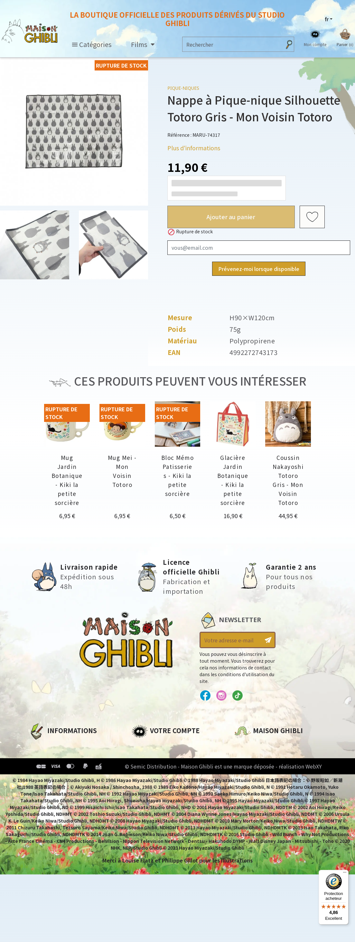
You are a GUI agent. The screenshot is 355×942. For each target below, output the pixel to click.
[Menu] (345, 874)
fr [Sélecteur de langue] (327, 19)
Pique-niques (183, 88)
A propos (40, 745)
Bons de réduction (157, 778)
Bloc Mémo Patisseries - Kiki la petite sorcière (177, 475)
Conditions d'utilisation (62, 767)
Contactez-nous (256, 806)
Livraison (41, 789)
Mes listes (144, 789)
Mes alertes (147, 800)
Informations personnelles (168, 745)
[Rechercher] (231, 44)
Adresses (143, 767)
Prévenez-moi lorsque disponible (258, 269)
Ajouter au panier (231, 216)
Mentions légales (52, 756)
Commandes (148, 756)
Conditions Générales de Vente (71, 778)
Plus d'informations (193, 148)
